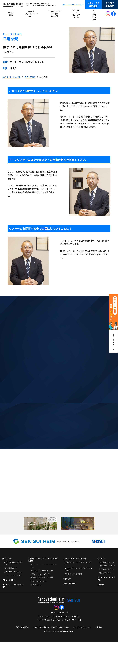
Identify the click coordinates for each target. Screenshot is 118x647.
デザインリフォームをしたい (40, 579)
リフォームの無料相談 (93, 4)
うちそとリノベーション (13, 580)
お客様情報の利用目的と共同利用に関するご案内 (51, 632)
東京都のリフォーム (106, 567)
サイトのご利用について (82, 632)
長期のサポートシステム (13, 577)
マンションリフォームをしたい (41, 575)
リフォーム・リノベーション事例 (75, 563)
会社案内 (98, 632)
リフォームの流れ (8, 585)
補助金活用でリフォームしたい (41, 582)
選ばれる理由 (10, 13)
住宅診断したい (36, 590)
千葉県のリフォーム (106, 574)
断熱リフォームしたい (38, 586)
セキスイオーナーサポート (72, 4)
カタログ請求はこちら (113, 342)
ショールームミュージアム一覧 (76, 13)
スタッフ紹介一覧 (69, 588)
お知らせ (100, 589)
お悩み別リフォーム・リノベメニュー (31, 13)
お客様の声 (67, 584)
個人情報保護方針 (22, 632)
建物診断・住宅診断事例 (73, 579)
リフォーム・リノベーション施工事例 (54, 13)
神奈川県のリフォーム (107, 571)
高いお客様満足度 (10, 573)
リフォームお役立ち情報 (94, 13)
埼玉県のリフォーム (106, 578)
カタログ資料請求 (110, 4)
